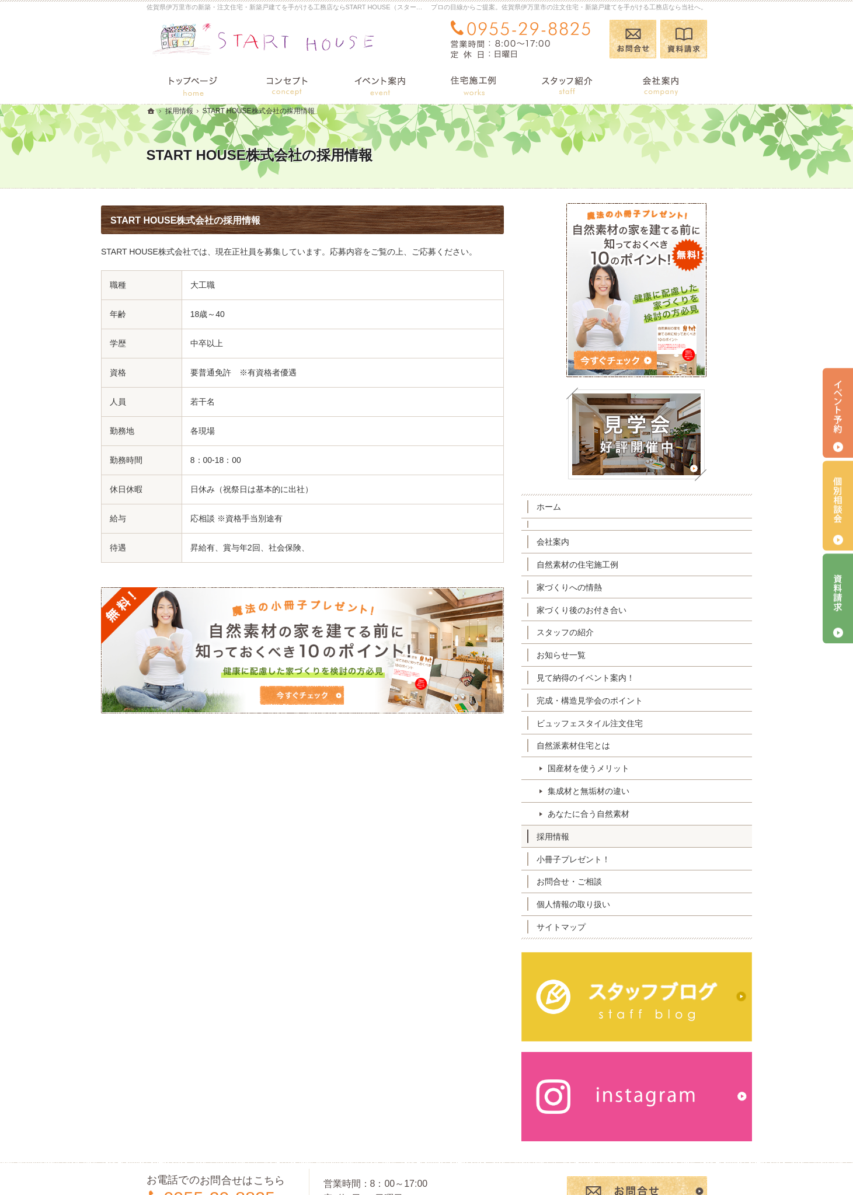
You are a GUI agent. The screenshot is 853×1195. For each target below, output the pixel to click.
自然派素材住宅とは (619, 745)
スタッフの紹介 (610, 632)
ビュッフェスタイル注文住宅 (635, 723)
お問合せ (633, 39)
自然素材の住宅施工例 (623, 564)
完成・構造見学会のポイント (635, 700)
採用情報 (598, 836)
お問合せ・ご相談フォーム (637, 1122)
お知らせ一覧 (606, 655)
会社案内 (598, 541)
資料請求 (683, 39)
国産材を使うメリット (634, 768)
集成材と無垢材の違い (634, 791)
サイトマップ (606, 927)
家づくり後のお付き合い (627, 610)
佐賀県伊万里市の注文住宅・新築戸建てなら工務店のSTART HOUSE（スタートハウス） (503, 1167)
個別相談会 (838, 506)
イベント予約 (838, 413)
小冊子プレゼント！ (619, 859)
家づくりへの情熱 (614, 587)
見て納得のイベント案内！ (631, 677)
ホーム (594, 506)
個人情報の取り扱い (619, 904)
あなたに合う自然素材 (634, 813)
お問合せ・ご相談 (614, 881)
